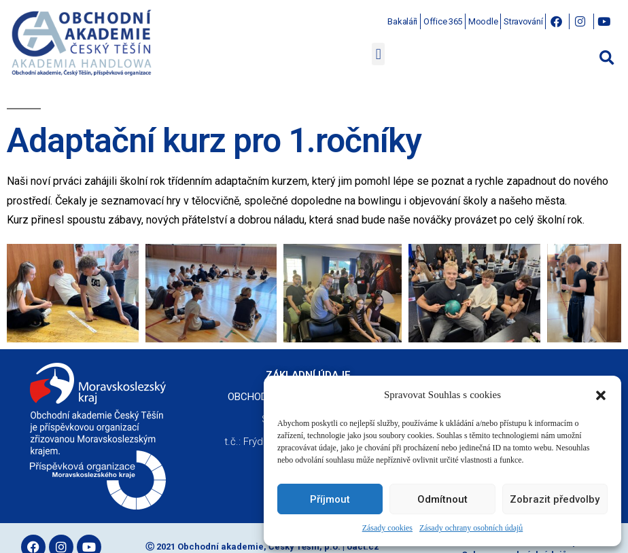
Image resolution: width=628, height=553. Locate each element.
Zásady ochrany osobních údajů (471, 528)
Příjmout (330, 499)
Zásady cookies (387, 528)
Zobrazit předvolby (554, 499)
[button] (601, 395)
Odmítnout (442, 499)
